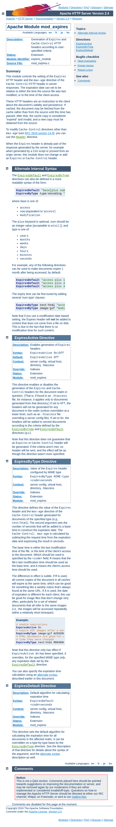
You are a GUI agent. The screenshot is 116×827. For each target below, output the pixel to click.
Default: (18, 357)
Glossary (96, 7)
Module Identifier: (18, 59)
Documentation (44, 18)
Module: (18, 377)
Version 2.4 (62, 18)
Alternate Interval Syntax (92, 32)
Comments (84, 80)
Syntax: (18, 352)
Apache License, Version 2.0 (45, 811)
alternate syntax (47, 674)
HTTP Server (25, 18)
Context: (18, 361)
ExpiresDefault (84, 50)
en (50, 32)
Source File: (15, 63)
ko (68, 32)
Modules (63, 7)
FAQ (86, 7)
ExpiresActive (84, 43)
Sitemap (108, 7)
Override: (19, 369)
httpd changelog (87, 60)
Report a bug (85, 69)
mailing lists (79, 796)
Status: (11, 54)
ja (62, 32)
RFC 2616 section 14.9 (39, 133)
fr (56, 32)
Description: (15, 39)
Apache (10, 18)
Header (21, 137)
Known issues (86, 65)
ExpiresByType (84, 46)
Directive (47, 338)
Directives (76, 7)
